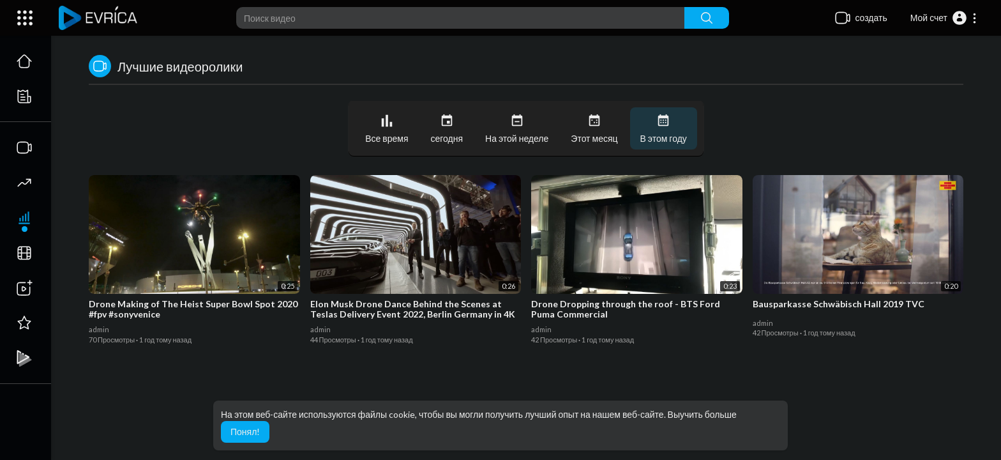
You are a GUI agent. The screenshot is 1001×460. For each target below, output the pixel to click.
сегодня (447, 129)
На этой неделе (516, 129)
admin (99, 329)
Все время (386, 129)
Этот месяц (594, 129)
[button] (944, 18)
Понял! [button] (245, 431)
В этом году (663, 129)
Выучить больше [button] (702, 414)
